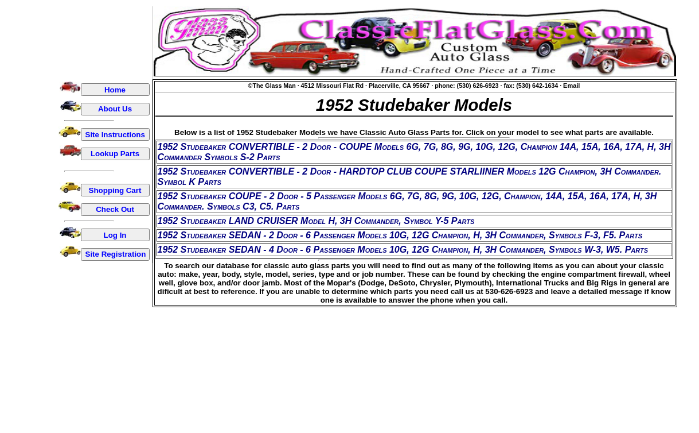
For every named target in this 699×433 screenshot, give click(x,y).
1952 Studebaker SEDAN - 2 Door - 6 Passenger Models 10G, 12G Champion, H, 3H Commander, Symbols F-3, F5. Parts (400, 235)
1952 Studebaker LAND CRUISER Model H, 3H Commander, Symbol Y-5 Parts (316, 221)
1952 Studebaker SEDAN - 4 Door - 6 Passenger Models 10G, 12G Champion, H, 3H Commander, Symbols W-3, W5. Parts (403, 249)
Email (571, 85)
